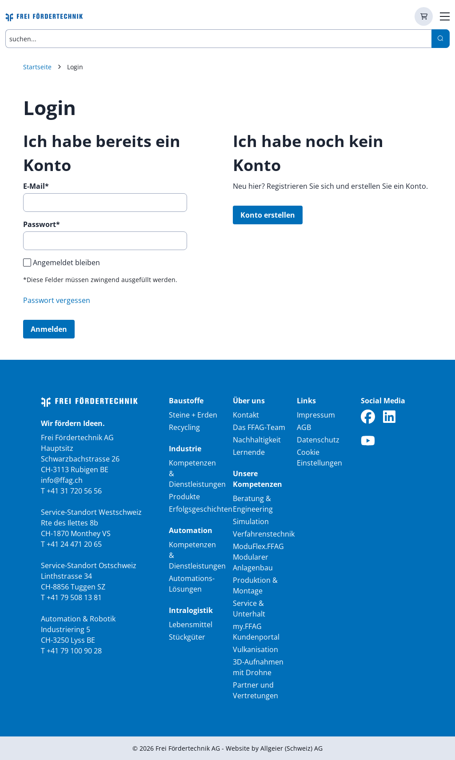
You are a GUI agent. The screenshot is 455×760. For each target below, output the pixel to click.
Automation (190, 530)
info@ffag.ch (62, 480)
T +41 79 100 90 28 (71, 651)
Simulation (251, 521)
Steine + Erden (193, 415)
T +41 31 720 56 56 (71, 491)
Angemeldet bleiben (66, 262)
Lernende (249, 452)
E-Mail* (36, 186)
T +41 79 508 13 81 (71, 597)
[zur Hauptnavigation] (445, 16)
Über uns (249, 401)
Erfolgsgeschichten (200, 509)
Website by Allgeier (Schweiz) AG (274, 748)
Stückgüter (187, 637)
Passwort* (41, 224)
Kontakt (246, 415)
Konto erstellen (267, 215)
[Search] (440, 38)
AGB (304, 427)
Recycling (184, 427)
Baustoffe (186, 401)
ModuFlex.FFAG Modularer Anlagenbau (258, 557)
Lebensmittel (190, 624)
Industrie (185, 449)
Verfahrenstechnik (264, 534)
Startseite (37, 67)
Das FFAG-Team (259, 427)
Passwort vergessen (56, 300)
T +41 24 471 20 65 (71, 544)
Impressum (316, 415)
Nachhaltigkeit (257, 440)
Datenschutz (318, 440)
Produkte (184, 496)
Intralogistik (191, 610)
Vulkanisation (255, 649)
